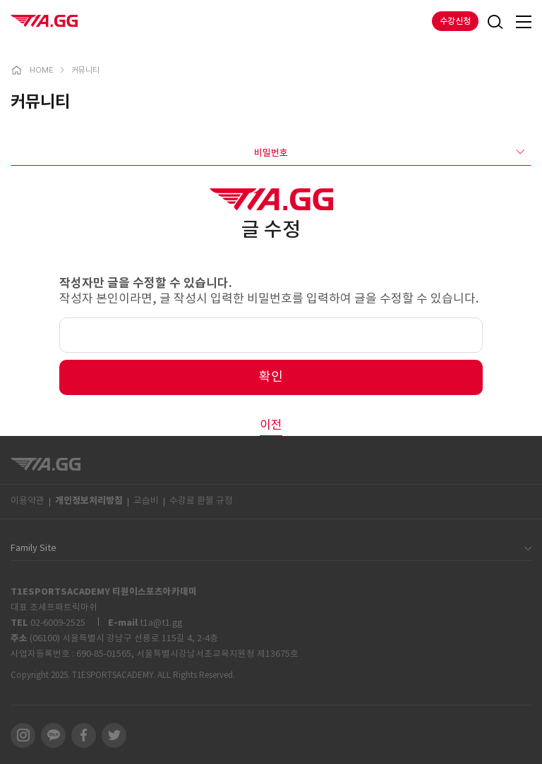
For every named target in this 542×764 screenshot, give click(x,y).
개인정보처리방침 (89, 501)
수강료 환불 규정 (201, 501)
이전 (271, 425)
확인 (271, 377)
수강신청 (455, 21)
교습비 (146, 501)
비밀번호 (389, 152)
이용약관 (27, 501)
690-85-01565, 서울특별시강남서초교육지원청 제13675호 (187, 654)
